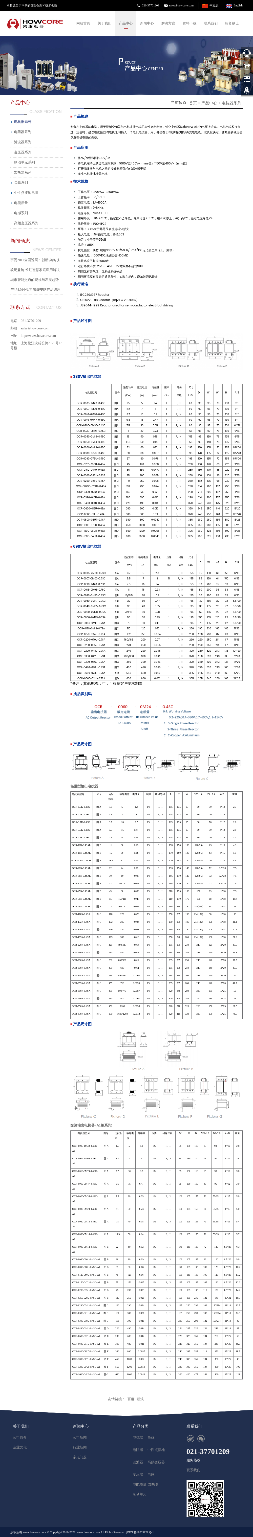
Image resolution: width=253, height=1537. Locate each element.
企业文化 (20, 1447)
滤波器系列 (22, 142)
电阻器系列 (22, 132)
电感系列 (21, 213)
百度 (130, 1399)
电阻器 (138, 1450)
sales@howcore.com (181, 5)
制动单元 (140, 1494)
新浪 (140, 1399)
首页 (193, 103)
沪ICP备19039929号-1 (140, 1532)
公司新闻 (80, 1437)
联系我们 (211, 23)
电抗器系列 (231, 103)
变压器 (138, 1474)
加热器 (153, 1484)
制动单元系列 (24, 162)
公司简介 (20, 1437)
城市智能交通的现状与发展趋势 (34, 280)
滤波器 (138, 1462)
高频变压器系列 (26, 223)
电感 (151, 1474)
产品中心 (126, 23)
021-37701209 (150, 5)
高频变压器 (156, 1462)
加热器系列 (22, 172)
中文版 (214, 5)
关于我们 (104, 23)
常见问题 (80, 1457)
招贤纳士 (232, 23)
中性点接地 (156, 1450)
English (238, 5)
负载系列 (21, 182)
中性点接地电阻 (26, 193)
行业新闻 (80, 1447)
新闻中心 (147, 23)
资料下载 (189, 23)
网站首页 (83, 23)
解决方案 (168, 23)
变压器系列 (22, 152)
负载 (151, 1437)
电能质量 (21, 203)
